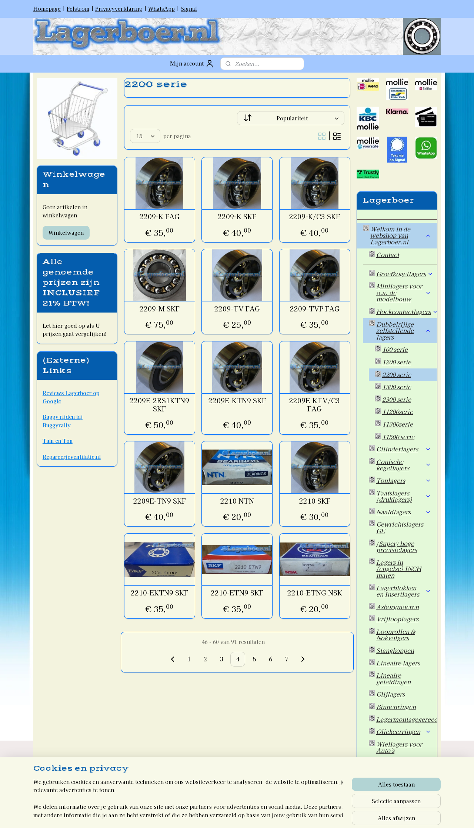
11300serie (397, 424)
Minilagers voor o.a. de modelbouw (403, 292)
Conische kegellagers (403, 465)
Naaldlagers (403, 511)
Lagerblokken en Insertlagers (403, 591)
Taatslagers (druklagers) (403, 496)
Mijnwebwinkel (310, 814)
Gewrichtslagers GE (399, 527)
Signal (189, 8)
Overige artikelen (401, 762)
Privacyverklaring (118, 8)
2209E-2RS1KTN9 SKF (159, 405)
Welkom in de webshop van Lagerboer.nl (400, 235)
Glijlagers (390, 694)
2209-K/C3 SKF (314, 217)
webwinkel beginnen (247, 814)
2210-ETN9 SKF (237, 593)
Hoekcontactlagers (406, 311)
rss (220, 814)
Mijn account (192, 63)
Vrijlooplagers (397, 618)
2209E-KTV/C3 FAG (314, 405)
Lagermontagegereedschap (406, 719)
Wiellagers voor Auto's (399, 747)
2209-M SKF (159, 309)
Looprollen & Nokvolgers (395, 634)
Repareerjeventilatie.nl (72, 456)
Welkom (382, 782)
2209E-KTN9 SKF (237, 401)
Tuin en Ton (58, 440)
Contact (387, 254)
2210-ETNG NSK (314, 593)
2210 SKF (314, 501)
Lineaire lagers (398, 662)
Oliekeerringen (403, 731)
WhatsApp (161, 8)
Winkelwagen (66, 232)
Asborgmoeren (397, 606)
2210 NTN (237, 501)
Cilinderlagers (403, 448)
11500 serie (398, 436)
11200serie (397, 411)
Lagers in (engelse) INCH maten (398, 569)
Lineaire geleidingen (393, 678)
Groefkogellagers (404, 273)
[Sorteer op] (290, 118)
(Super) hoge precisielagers (396, 546)
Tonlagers (403, 480)
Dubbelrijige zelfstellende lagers (403, 330)
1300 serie (396, 386)
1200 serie (396, 361)
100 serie (395, 349)
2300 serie (396, 399)
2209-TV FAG (237, 309)
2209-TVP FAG (314, 309)
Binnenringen (396, 706)
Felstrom (78, 8)
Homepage (47, 8)
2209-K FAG (159, 217)
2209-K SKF (237, 217)
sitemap (206, 814)
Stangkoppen (395, 650)
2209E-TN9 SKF (159, 501)
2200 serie (396, 374)
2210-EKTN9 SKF (159, 593)
